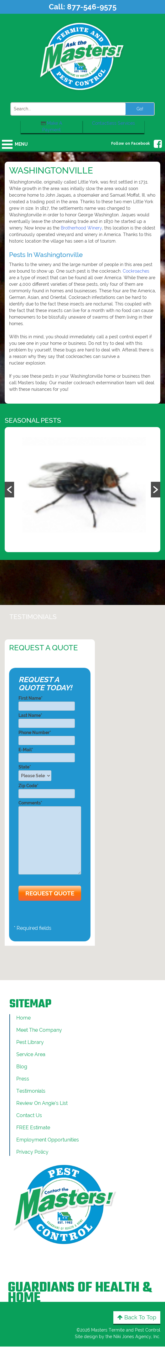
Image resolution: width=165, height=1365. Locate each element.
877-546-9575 (91, 6)
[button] (9, 489)
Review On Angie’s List (42, 1103)
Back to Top (136, 1317)
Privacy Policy (32, 1152)
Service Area (30, 1054)
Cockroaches (136, 271)
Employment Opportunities (47, 1140)
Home (23, 1018)
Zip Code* (46, 789)
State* (36, 772)
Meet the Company (39, 1030)
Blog (21, 1067)
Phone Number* (46, 736)
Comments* (49, 837)
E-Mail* (46, 753)
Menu (21, 144)
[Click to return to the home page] (83, 55)
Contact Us (29, 1115)
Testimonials (30, 1091)
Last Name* (46, 719)
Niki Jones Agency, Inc (136, 1336)
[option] (82, 489)
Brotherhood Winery (81, 227)
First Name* (46, 702)
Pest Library (30, 1042)
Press (22, 1079)
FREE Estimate (33, 1128)
